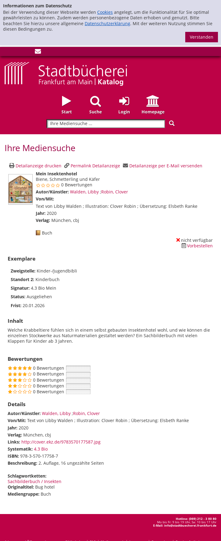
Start (66, 112)
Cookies (105, 12)
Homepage (153, 112)
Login (124, 112)
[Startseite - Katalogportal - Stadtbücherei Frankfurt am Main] (66, 73)
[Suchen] (172, 123)
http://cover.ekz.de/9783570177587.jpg (61, 442)
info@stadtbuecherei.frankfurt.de (190, 525)
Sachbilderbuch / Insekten (34, 481)
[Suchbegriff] (105, 123)
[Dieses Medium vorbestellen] (196, 246)
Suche (95, 112)
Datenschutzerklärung (107, 23)
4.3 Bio (41, 449)
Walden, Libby (85, 192)
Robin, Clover (114, 192)
